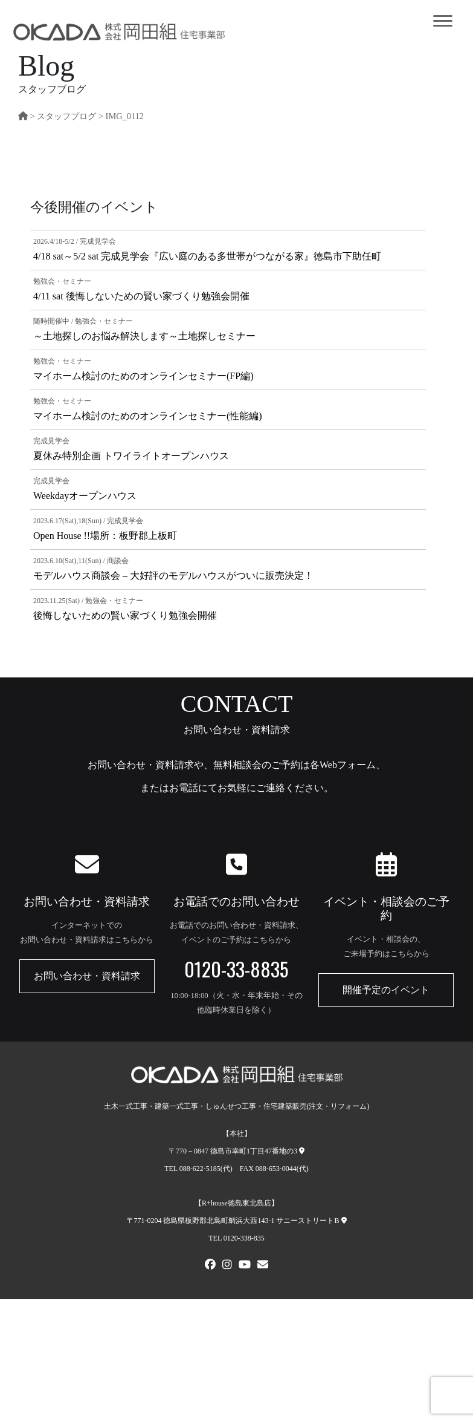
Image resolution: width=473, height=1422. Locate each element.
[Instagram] (227, 1266)
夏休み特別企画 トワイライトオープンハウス (131, 456)
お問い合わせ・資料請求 (87, 976)
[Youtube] (244, 1266)
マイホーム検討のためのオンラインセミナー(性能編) (147, 416)
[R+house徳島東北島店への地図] (344, 1220)
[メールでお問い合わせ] (263, 1266)
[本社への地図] (301, 1151)
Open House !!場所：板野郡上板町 (105, 535)
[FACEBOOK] (210, 1266)
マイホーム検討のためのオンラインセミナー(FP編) (143, 376)
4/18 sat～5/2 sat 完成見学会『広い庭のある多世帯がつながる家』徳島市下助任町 (207, 256)
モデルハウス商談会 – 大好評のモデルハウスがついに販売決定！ (173, 575)
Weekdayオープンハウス (85, 496)
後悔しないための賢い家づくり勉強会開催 (125, 615)
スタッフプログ (66, 116)
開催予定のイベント (386, 990)
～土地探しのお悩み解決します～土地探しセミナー (144, 336)
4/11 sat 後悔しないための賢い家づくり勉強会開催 (141, 296)
